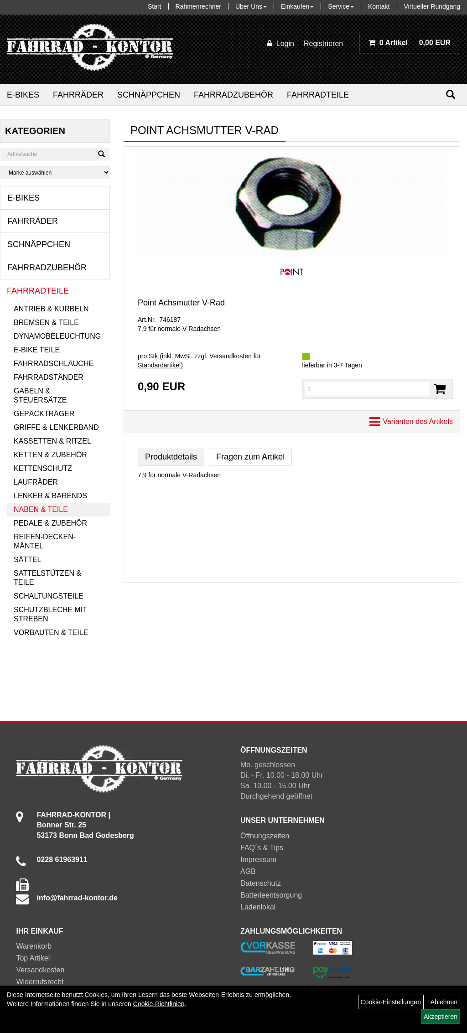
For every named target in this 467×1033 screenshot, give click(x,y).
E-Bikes (23, 94)
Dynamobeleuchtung (57, 336)
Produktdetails (171, 456)
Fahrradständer (48, 377)
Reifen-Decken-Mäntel (45, 541)
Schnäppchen (148, 94)
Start (154, 6)
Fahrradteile (318, 94)
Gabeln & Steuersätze (40, 395)
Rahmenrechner (198, 6)
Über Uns (251, 6)
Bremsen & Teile (46, 322)
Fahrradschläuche (53, 363)
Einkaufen (297, 6)
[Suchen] (450, 94)
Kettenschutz (43, 468)
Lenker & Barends (50, 496)
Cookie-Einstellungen (391, 1002)
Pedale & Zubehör (50, 523)
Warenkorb (34, 946)
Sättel (27, 559)
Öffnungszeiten (264, 836)
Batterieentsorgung (271, 895)
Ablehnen (444, 1002)
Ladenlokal (257, 907)
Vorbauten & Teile (51, 632)
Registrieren (323, 43)
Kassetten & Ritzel (52, 441)
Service (341, 6)
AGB (248, 871)
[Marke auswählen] (55, 172)
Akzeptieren (440, 1016)
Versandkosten (40, 970)
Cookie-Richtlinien (159, 1003)
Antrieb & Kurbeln (51, 309)
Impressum (258, 859)
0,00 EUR (409, 42)
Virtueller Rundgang (432, 6)
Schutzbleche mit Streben (50, 614)
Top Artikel (33, 958)
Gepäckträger (44, 414)
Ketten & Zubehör (50, 455)
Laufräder (36, 482)
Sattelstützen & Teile (47, 577)
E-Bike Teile (37, 350)
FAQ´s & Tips (261, 848)
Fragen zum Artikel (250, 456)
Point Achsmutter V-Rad (181, 302)
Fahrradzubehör (233, 94)
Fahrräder (78, 94)
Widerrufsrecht (39, 982)
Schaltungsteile (48, 596)
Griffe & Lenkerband (56, 427)
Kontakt (378, 6)
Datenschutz (260, 883)
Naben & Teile (41, 509)
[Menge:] (367, 389)
